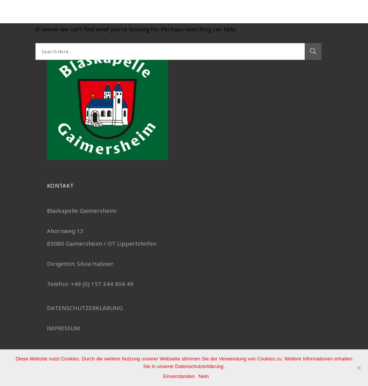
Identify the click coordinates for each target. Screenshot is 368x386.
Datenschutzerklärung (199, 366)
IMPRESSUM (63, 328)
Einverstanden (179, 376)
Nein (204, 376)
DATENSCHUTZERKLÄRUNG (85, 308)
